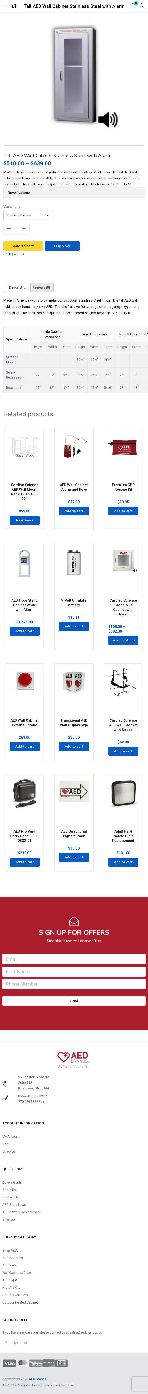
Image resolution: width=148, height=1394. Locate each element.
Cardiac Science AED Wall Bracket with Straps (123, 725)
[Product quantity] (16, 229)
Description (18, 287)
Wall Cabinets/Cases (17, 1273)
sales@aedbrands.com (86, 1332)
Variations (11, 207)
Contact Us (10, 1197)
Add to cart (23, 246)
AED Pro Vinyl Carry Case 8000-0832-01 (24, 836)
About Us (9, 1190)
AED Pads (9, 1265)
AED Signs (9, 1280)
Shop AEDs (10, 1250)
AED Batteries (12, 1258)
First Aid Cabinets (15, 1295)
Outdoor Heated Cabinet (20, 1302)
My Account (11, 1136)
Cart (5, 1144)
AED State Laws (14, 1205)
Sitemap (8, 1219)
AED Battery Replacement (21, 1212)
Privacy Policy (42, 1385)
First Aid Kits (11, 1287)
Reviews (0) (41, 287)
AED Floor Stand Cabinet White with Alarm (24, 605)
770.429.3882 (28, 1102)
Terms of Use (64, 1385)
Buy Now (62, 246)
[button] (132, 6)
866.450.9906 (28, 1096)
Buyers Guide (12, 1182)
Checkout (9, 1151)
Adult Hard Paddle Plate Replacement (123, 836)
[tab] (18, 287)
